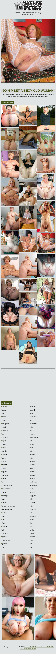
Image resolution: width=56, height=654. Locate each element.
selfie (31, 499)
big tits (3, 441)
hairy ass (32, 406)
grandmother (6, 540)
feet (3, 520)
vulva (31, 540)
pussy (31, 489)
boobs (3, 458)
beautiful (4, 430)
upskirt (31, 530)
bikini (3, 444)
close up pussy (6, 485)
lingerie (32, 434)
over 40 (32, 465)
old (30, 451)
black (3, 448)
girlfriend (4, 533)
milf (30, 441)
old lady (32, 454)
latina (31, 427)
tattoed (31, 520)
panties (32, 478)
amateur (4, 406)
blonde (4, 451)
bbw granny (5, 424)
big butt (4, 472)
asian (3, 410)
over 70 (32, 475)
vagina (31, 533)
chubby (4, 478)
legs (31, 430)
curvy (3, 502)
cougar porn (5, 489)
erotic (3, 513)
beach (3, 427)
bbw (3, 420)
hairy (3, 547)
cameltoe (4, 475)
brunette (4, 465)
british (3, 461)
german (4, 526)
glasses (4, 537)
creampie (4, 496)
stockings (32, 516)
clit (2, 482)
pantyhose (33, 482)
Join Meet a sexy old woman (28, 90)
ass (2, 413)
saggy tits (32, 496)
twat (31, 526)
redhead (32, 492)
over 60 (32, 472)
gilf (2, 530)
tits (30, 523)
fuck (3, 523)
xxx (30, 547)
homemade (33, 417)
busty (3, 468)
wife (31, 544)
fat (2, 516)
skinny (31, 506)
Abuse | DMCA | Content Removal (35, 647)
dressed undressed (8, 506)
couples (4, 492)
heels (31, 413)
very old (32, 537)
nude (31, 448)
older (31, 458)
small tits (32, 509)
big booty (4, 437)
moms (31, 444)
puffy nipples (33, 485)
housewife (33, 424)
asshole (4, 417)
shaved (32, 502)
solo (31, 513)
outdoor (32, 461)
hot (30, 420)
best (3, 434)
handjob (32, 410)
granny (4, 544)
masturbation (34, 437)
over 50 (32, 468)
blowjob (4, 454)
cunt (3, 499)
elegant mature (6, 509)
